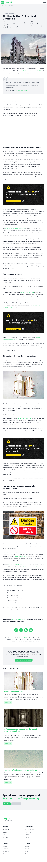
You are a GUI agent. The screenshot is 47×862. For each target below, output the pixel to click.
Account (27, 846)
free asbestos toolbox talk (18, 619)
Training (5, 832)
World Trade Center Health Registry (15, 228)
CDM (4, 834)
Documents (6, 829)
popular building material (27, 292)
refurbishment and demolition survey (32, 567)
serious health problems (24, 418)
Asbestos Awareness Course (23, 660)
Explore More (16, 803)
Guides (27, 848)
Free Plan (6, 803)
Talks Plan (27, 834)
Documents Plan (29, 829)
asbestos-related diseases (16, 239)
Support (5, 846)
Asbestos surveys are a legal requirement (14, 552)
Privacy (27, 853)
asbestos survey (8, 546)
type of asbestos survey (21, 556)
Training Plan (28, 832)
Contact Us (6, 851)
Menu (43, 2)
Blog (6, 5)
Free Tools (5, 837)
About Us (5, 848)
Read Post (8, 702)
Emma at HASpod (24, 637)
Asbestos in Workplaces (20, 90)
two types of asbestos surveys (16, 564)
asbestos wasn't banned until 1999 (31, 71)
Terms (26, 851)
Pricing (27, 837)
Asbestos (11, 5)
